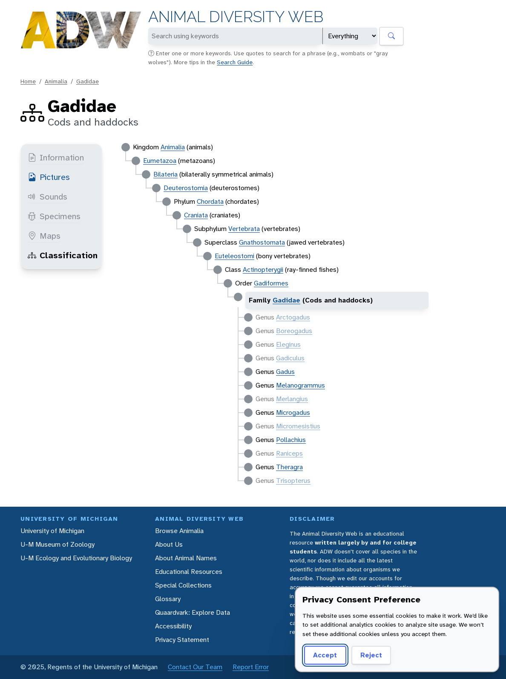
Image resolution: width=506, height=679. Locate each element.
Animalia (56, 81)
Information (56, 157)
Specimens (54, 216)
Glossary (168, 598)
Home (28, 81)
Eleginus (288, 344)
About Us (169, 544)
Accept (325, 654)
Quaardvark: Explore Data (192, 612)
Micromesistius (298, 426)
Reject (371, 654)
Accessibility (173, 626)
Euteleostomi (234, 255)
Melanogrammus (300, 385)
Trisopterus (293, 480)
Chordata (210, 201)
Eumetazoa (159, 160)
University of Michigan (52, 530)
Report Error (251, 666)
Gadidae (87, 81)
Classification (63, 255)
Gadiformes (271, 283)
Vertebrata (244, 228)
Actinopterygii (263, 269)
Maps (44, 235)
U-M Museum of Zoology (57, 544)
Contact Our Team (195, 666)
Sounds (47, 196)
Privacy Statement (182, 639)
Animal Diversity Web (235, 16)
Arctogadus (293, 317)
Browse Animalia (179, 530)
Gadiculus (290, 358)
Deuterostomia (186, 187)
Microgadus (293, 412)
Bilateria (165, 174)
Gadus (285, 371)
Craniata (196, 215)
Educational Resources (188, 571)
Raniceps (289, 453)
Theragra (289, 466)
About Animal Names (186, 557)
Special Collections (183, 585)
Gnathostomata (262, 242)
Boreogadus (294, 330)
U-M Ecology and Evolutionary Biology (76, 557)
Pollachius (291, 439)
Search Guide (235, 62)
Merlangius (292, 398)
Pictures (49, 177)
